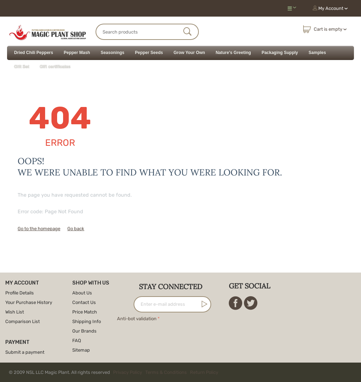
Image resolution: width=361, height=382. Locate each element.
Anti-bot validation (137, 318)
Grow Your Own (189, 52)
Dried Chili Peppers (33, 52)
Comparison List (22, 321)
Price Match (84, 312)
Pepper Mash (77, 52)
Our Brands (84, 331)
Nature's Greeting (233, 52)
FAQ (76, 340)
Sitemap (81, 350)
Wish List (14, 312)
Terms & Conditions (166, 372)
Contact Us (84, 302)
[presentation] (170, 337)
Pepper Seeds (149, 52)
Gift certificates (55, 66)
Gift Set (21, 66)
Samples (317, 52)
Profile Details (19, 293)
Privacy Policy (127, 372)
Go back (75, 228)
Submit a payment (24, 352)
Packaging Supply (280, 52)
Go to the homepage (39, 228)
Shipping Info (86, 321)
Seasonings (112, 52)
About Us (82, 293)
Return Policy (204, 372)
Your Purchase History (28, 302)
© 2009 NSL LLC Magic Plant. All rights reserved (115, 372)
